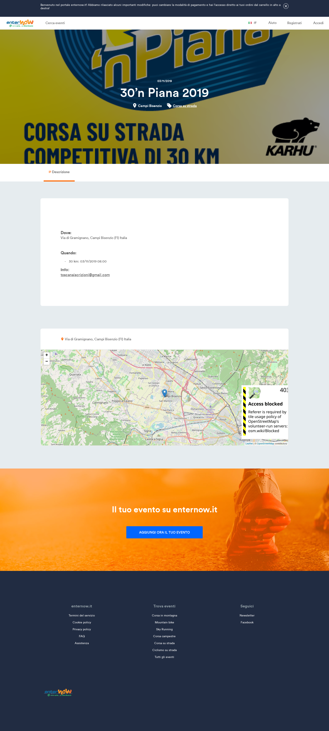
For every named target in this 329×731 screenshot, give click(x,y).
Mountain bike (164, 622)
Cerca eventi (55, 23)
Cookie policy (82, 622)
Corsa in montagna (164, 615)
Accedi (318, 23)
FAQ (82, 636)
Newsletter (247, 615)
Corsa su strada (185, 106)
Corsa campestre (164, 636)
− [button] (46, 362)
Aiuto (272, 23)
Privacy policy (82, 629)
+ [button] (46, 355)
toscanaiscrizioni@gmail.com (85, 275)
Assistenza (82, 643)
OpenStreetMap (265, 443)
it (252, 23)
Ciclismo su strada (164, 650)
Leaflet (249, 443)
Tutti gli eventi (164, 657)
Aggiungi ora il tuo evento (164, 532)
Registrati (294, 23)
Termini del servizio (82, 615)
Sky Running (164, 629)
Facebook (247, 622)
